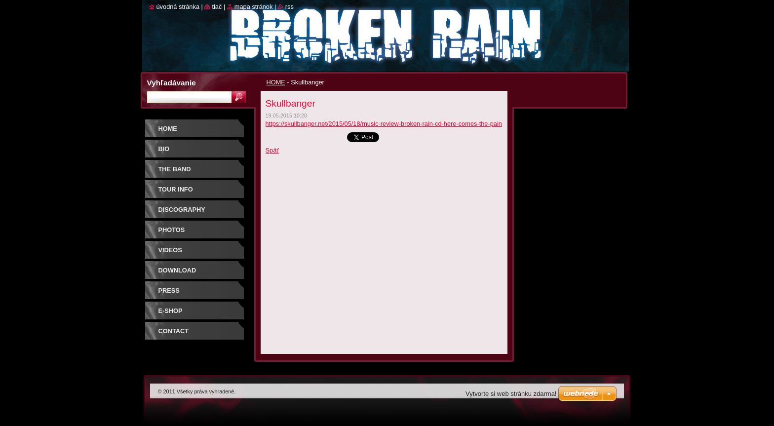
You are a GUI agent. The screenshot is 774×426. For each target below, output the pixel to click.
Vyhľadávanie (171, 82)
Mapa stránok (253, 6)
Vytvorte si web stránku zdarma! (510, 393)
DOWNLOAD (177, 270)
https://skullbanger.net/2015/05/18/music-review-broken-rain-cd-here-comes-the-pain (384, 123)
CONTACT (173, 331)
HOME (276, 82)
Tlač (217, 6)
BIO (164, 149)
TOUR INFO (175, 189)
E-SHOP (170, 310)
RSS (289, 6)
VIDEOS (170, 250)
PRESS (169, 290)
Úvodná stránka (178, 6)
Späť (272, 150)
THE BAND (174, 169)
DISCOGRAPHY (181, 209)
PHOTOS (171, 229)
